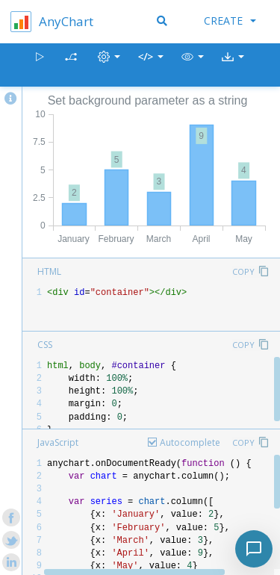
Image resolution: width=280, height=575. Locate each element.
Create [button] (230, 20)
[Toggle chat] (254, 549)
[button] (192, 65)
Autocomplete (190, 442)
